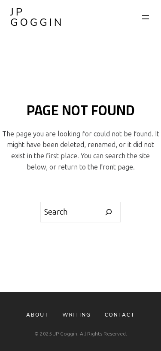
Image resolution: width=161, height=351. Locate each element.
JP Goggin (37, 17)
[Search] (109, 212)
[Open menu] (145, 17)
